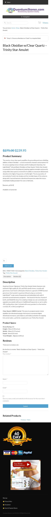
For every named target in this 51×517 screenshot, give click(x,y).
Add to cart (8, 266)
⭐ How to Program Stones (10, 508)
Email (5, 387)
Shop (17, 28)
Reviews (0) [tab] (17, 276)
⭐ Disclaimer (7, 505)
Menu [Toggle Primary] (7, 2)
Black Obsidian (29, 271)
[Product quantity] (4, 260)
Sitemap (5, 498)
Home (13, 28)
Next (28, 420)
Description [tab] (7, 276)
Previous (23, 420)
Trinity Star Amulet (41, 271)
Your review (7, 354)
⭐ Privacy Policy (7, 501)
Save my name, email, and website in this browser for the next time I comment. (24, 400)
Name (5, 379)
